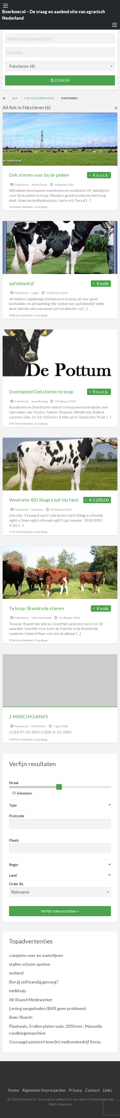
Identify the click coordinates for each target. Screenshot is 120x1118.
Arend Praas (39, 184)
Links (107, 1090)
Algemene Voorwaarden (43, 1090)
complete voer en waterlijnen (36, 955)
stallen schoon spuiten (29, 964)
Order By (60, 889)
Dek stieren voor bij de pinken (39, 175)
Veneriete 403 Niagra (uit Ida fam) (43, 500)
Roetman (37, 509)
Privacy (75, 1090)
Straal (13, 783)
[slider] (59, 787)
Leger (35, 293)
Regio (13, 864)
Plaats (14, 840)
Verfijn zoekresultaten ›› (60, 911)
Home (13, 1090)
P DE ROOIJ (39, 726)
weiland (16, 972)
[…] (88, 200)
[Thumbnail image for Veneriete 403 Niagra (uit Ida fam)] (60, 464)
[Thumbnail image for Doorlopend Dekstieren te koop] (60, 355)
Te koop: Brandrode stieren (36, 608)
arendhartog (39, 401)
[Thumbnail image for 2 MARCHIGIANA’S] (60, 680)
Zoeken (60, 80)
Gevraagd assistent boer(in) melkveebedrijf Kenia (55, 1041)
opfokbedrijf (21, 283)
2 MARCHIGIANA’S (28, 716)
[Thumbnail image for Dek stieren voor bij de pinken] (60, 139)
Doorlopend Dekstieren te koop (41, 391)
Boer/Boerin (20, 1017)
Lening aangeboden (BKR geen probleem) (47, 1008)
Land (13, 875)
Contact (92, 1090)
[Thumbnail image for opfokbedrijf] (60, 247)
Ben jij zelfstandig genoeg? (33, 981)
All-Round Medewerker (31, 999)
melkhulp (17, 990)
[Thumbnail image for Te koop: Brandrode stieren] (60, 572)
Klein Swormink (41, 618)
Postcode (16, 816)
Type (13, 805)
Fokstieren (22, 184)
